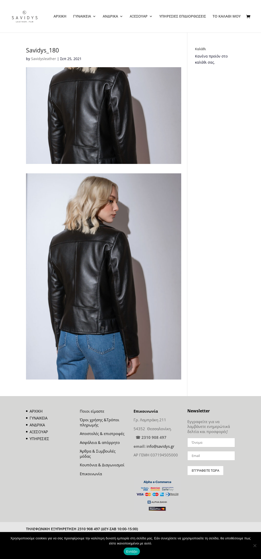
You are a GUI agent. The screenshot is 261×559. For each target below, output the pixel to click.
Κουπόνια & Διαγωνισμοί (102, 464)
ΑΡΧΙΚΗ (60, 17)
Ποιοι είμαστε (92, 411)
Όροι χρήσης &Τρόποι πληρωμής (99, 422)
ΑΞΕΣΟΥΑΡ (139, 17)
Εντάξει (131, 551)
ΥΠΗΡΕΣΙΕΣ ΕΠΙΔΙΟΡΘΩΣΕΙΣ (182, 17)
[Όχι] (254, 545)
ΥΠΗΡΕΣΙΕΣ (39, 438)
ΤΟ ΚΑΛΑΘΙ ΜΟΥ (227, 17)
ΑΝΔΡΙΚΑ (110, 17)
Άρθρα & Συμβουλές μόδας (97, 454)
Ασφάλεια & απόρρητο (100, 442)
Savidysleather (43, 58)
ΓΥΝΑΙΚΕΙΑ (82, 17)
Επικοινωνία (91, 473)
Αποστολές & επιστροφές (102, 433)
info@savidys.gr (160, 446)
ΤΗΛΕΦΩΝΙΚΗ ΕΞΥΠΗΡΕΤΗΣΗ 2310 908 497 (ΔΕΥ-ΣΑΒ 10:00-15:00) (82, 528)
